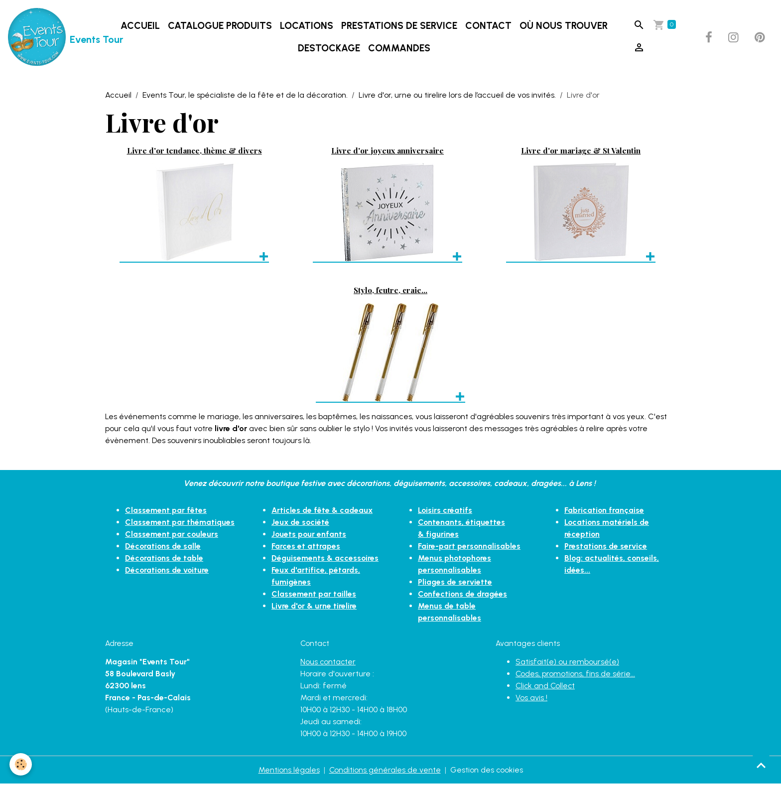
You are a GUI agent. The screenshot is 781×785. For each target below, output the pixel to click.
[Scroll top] (761, 765)
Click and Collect (546, 686)
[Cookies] (21, 764)
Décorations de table (165, 558)
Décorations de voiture (168, 570)
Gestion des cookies (486, 771)
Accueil (140, 26)
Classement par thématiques (180, 522)
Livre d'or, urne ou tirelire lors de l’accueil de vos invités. (457, 96)
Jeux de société (301, 522)
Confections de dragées (463, 594)
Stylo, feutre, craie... (390, 291)
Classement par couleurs (172, 534)
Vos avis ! (531, 698)
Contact (488, 26)
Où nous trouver (564, 26)
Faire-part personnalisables (469, 546)
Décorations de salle (163, 546)
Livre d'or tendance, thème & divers (194, 151)
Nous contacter (328, 662)
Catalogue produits (220, 26)
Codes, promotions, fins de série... (576, 674)
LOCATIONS (306, 26)
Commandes (399, 48)
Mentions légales (288, 771)
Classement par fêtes (166, 510)
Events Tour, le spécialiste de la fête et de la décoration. (245, 96)
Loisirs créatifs (445, 510)
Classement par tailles (313, 594)
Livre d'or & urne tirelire (314, 606)
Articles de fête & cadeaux (323, 510)
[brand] (55, 38)
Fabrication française (604, 510)
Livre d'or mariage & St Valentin (581, 151)
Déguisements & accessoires (325, 558)
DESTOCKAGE (329, 48)
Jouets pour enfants (309, 534)
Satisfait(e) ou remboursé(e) (567, 662)
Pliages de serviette (455, 582)
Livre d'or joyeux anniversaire (387, 151)
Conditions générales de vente (385, 771)
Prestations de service (399, 26)
